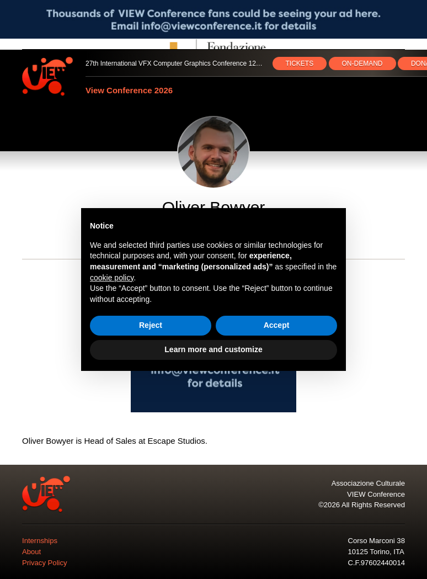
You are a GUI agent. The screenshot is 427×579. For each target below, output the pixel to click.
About (31, 552)
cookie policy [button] (112, 277)
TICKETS (300, 63)
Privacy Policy (44, 563)
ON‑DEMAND (362, 63)
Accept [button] (277, 325)
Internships (39, 540)
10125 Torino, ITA (376, 552)
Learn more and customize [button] (213, 349)
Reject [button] (150, 325)
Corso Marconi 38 (376, 540)
